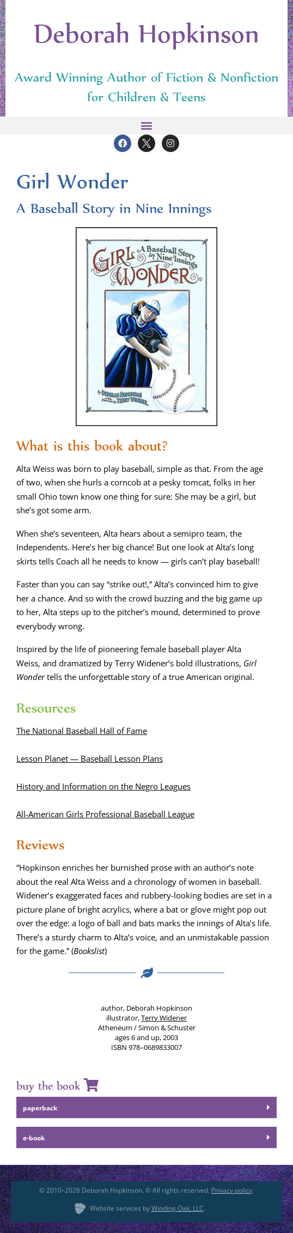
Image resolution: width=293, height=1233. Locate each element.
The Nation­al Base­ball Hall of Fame (81, 730)
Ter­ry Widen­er (164, 1018)
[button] (146, 126)
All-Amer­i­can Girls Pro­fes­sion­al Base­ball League (105, 814)
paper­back (40, 1108)
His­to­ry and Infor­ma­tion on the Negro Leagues (103, 786)
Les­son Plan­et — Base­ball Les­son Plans (89, 758)
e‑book (34, 1138)
